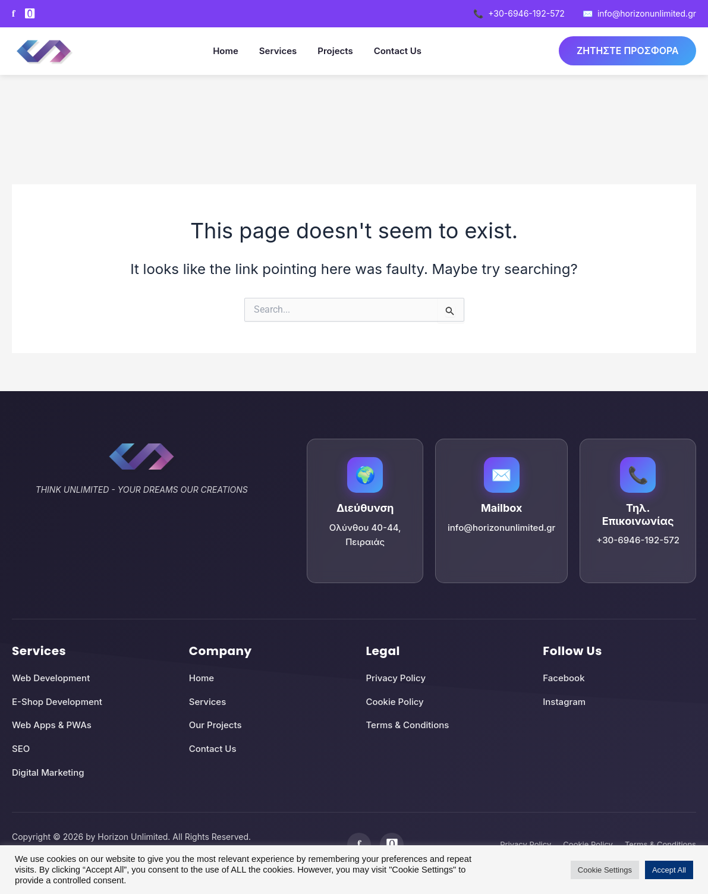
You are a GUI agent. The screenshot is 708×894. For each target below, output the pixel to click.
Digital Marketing (48, 772)
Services (277, 50)
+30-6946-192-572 (519, 13)
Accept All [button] (669, 869)
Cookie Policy (395, 701)
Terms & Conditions (407, 725)
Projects (334, 50)
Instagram (564, 701)
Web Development (51, 678)
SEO (21, 748)
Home (225, 50)
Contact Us (396, 50)
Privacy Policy (396, 678)
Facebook (563, 678)
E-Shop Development (57, 701)
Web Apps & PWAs (52, 725)
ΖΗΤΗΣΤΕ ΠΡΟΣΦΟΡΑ (626, 50)
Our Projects (215, 725)
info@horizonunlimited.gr (639, 13)
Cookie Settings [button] (605, 869)
